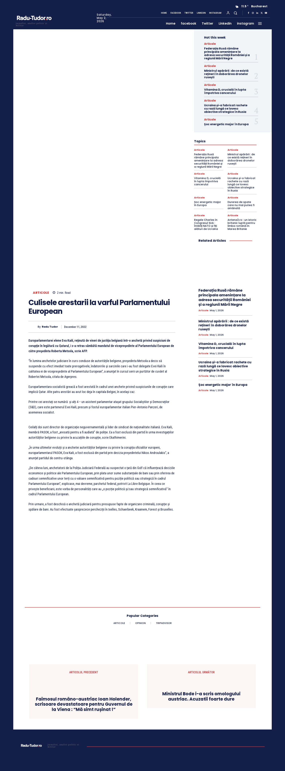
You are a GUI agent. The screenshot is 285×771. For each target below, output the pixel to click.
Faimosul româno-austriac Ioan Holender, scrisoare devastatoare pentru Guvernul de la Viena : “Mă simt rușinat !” (84, 704)
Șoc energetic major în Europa (226, 124)
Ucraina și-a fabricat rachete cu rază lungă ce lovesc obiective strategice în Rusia (225, 108)
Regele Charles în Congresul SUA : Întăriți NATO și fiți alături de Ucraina (206, 224)
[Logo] (51, 745)
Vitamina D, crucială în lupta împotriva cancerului (225, 91)
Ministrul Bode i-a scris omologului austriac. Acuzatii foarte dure (201, 696)
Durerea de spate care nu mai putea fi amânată (241, 205)
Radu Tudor (50, 326)
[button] (235, 13)
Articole (41, 292)
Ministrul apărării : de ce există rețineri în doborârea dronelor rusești (226, 74)
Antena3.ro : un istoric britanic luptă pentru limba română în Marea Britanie (242, 224)
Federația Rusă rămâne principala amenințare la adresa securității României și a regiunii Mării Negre (227, 53)
